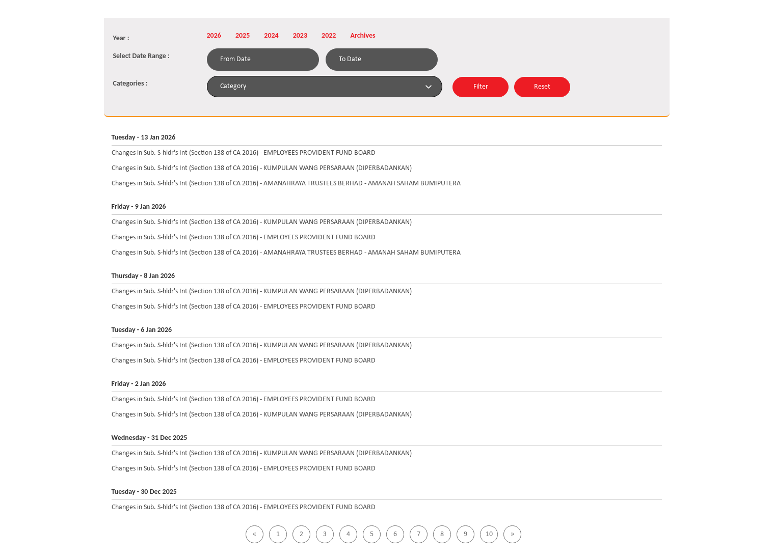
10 (489, 534)
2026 (214, 35)
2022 (329, 35)
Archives (362, 35)
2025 (242, 35)
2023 (300, 35)
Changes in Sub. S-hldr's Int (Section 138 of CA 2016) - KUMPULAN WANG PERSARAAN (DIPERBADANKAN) (262, 168)
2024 (271, 35)
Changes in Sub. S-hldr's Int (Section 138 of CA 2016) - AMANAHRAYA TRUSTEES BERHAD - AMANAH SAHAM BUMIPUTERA (286, 183)
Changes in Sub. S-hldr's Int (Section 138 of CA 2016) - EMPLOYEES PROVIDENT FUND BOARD (244, 153)
